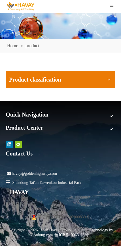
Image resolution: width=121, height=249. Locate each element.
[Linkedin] (9, 144)
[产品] (60, 26)
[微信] (18, 144)
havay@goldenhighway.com (32, 173)
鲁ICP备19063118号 (71, 235)
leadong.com (42, 235)
